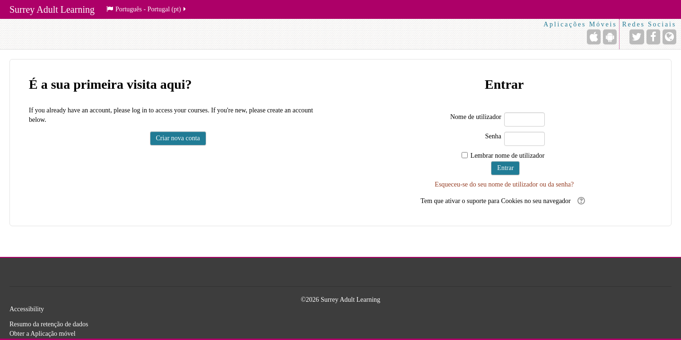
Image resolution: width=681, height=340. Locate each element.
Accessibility (26, 309)
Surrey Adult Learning (52, 9)
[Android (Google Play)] (610, 36)
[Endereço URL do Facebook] (653, 36)
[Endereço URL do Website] (669, 36)
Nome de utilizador (475, 116)
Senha (493, 136)
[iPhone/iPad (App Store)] (594, 36)
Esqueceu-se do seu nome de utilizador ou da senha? (504, 184)
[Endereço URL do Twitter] (636, 36)
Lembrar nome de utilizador (508, 155)
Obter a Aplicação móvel (42, 333)
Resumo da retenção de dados (48, 324)
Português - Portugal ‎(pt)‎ (146, 9)
